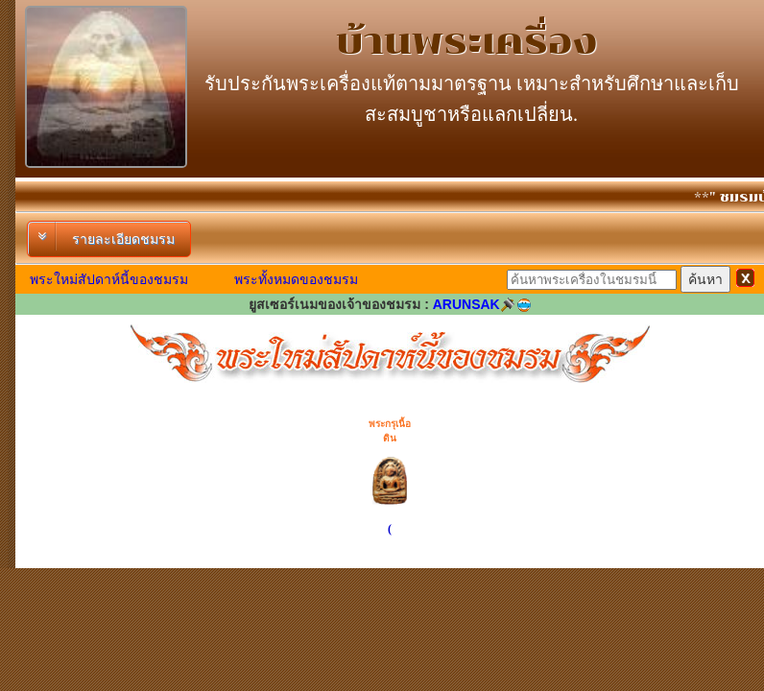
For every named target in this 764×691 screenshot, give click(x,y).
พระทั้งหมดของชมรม (296, 279)
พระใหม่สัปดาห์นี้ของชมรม (109, 279)
